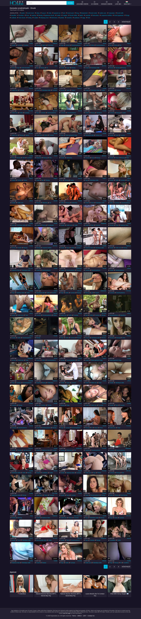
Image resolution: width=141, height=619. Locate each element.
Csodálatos (45, 472)
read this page (66, 613)
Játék (23, 157)
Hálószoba (69, 157)
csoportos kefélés (106, 15)
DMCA (79, 616)
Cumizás (19, 45)
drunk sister (93, 13)
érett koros (54, 17)
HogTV (129, 43)
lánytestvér (84, 13)
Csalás (38, 180)
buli (64, 13)
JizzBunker (79, 268)
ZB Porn (104, 66)
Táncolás (117, 67)
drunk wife (120, 13)
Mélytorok (38, 157)
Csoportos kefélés (47, 247)
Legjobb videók (82, 3)
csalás (59, 15)
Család (124, 112)
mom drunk (22, 17)
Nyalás (72, 180)
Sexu (56, 66)
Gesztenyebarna (76, 45)
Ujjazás (44, 45)
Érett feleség (124, 495)
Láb (92, 292)
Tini (75, 450)
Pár (62, 180)
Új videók (94, 3)
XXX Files (54, 493)
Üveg (13, 157)
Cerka (123, 337)
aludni (23, 13)
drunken (21, 15)
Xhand (55, 156)
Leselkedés (51, 225)
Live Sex (118, 3)
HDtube (129, 66)
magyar (65, 15)
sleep (38, 13)
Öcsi (111, 45)
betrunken (96, 15)
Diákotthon (123, 315)
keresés (70, 3)
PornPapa (79, 246)
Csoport (97, 292)
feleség (40, 15)
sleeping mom (44, 17)
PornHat (79, 43)
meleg (30, 17)
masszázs (112, 13)
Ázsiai (13, 67)
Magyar (127, 3)
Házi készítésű (27, 450)
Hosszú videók (106, 3)
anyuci (44, 13)
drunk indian (73, 15)
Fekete (13, 180)
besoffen (13, 15)
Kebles (55, 315)
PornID (80, 133)
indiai (50, 13)
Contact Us (91, 616)
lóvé (89, 17)
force (27, 15)
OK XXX (30, 111)
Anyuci (73, 90)
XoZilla (31, 43)
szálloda (13, 17)
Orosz (101, 427)
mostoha (69, 17)
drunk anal (70, 13)
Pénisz (25, 180)
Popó (62, 45)
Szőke (92, 45)
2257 (84, 616)
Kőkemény (50, 45)
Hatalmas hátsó (124, 225)
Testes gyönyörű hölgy (71, 135)
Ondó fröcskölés (25, 67)
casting (34, 15)
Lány (93, 157)
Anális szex (15, 90)
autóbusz (77, 17)
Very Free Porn (78, 515)
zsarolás (87, 15)
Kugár (68, 67)
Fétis (50, 157)
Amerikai (112, 90)
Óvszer (111, 67)
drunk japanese (119, 15)
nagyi (83, 17)
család (36, 17)
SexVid (31, 88)
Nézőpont (99, 112)
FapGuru (55, 43)
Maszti (96, 427)
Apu (43, 180)
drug (77, 13)
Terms (74, 616)
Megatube (103, 223)
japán (81, 15)
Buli (128, 157)
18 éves (112, 225)
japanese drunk (49, 15)
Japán (68, 90)
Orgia (68, 405)
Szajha (103, 90)
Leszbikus (29, 157)
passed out (57, 13)
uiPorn (104, 43)
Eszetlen (26, 45)
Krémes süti (99, 135)
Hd (120, 45)
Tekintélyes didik (95, 67)
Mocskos (112, 337)
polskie (62, 17)
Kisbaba (14, 517)
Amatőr (14, 45)
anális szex (102, 13)
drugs (127, 15)
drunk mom (30, 13)
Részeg (38, 45)
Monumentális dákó (41, 540)
